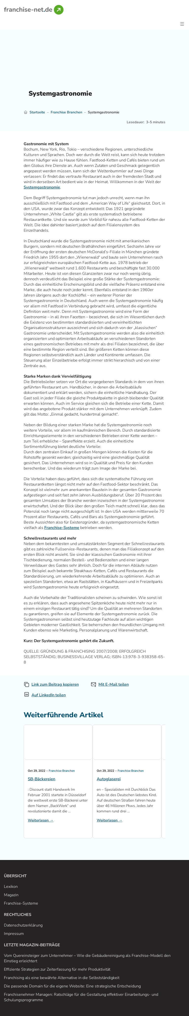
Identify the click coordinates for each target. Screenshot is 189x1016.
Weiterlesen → (40, 820)
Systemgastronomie (42, 187)
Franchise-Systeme (61, 527)
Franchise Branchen (66, 112)
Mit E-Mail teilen (113, 684)
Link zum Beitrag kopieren (55, 684)
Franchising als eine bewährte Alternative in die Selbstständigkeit (61, 978)
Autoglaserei (109, 779)
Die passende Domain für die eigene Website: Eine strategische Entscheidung (72, 986)
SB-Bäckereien (41, 779)
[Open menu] (182, 24)
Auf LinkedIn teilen (49, 695)
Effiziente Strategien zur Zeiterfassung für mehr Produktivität (57, 969)
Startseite (37, 112)
